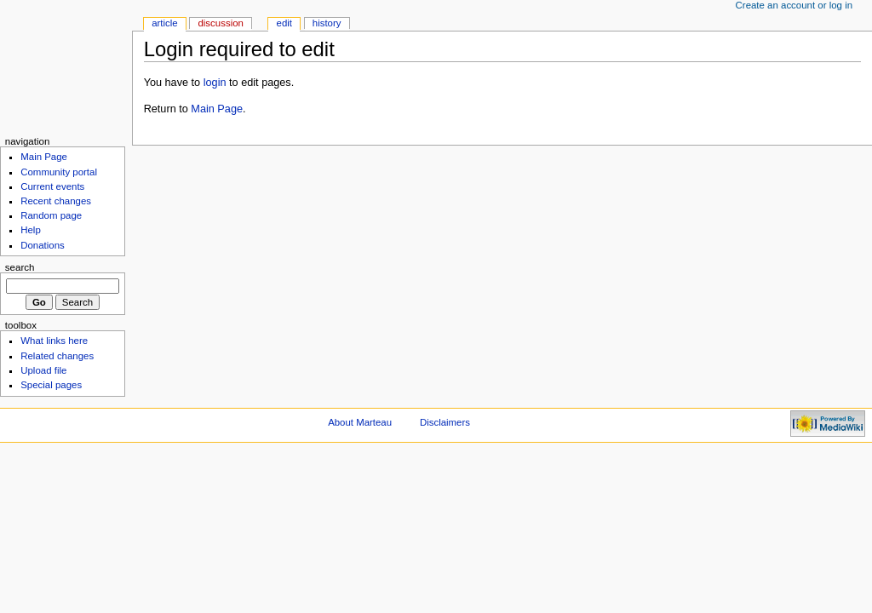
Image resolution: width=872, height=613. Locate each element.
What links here (54, 340)
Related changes (57, 356)
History (327, 23)
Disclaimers (445, 422)
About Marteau (360, 422)
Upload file (43, 370)
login (215, 83)
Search (20, 267)
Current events (52, 186)
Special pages (51, 385)
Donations (42, 245)
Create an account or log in (794, 5)
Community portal (58, 172)
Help (30, 230)
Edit (284, 23)
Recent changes (55, 201)
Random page (51, 215)
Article (165, 23)
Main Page (217, 109)
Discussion (220, 23)
